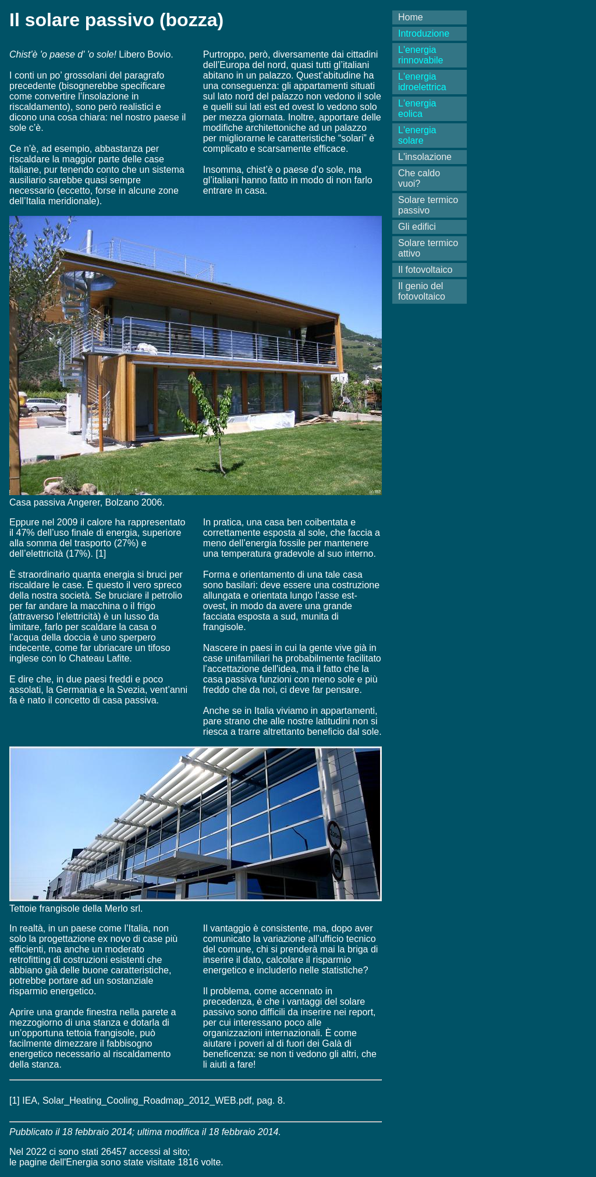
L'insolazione (425, 157)
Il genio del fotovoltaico (421, 291)
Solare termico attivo (428, 248)
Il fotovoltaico (425, 270)
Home (410, 17)
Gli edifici (417, 227)
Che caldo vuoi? (419, 178)
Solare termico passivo (428, 205)
